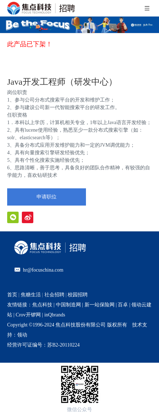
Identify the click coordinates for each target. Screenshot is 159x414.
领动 (22, 335)
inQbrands (54, 314)
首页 (12, 294)
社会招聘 (54, 294)
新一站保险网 (99, 304)
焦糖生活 (31, 294)
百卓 (123, 304)
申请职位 (47, 196)
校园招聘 (78, 294)
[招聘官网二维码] (79, 384)
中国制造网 (68, 304)
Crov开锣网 (28, 314)
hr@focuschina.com (43, 270)
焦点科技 (42, 304)
